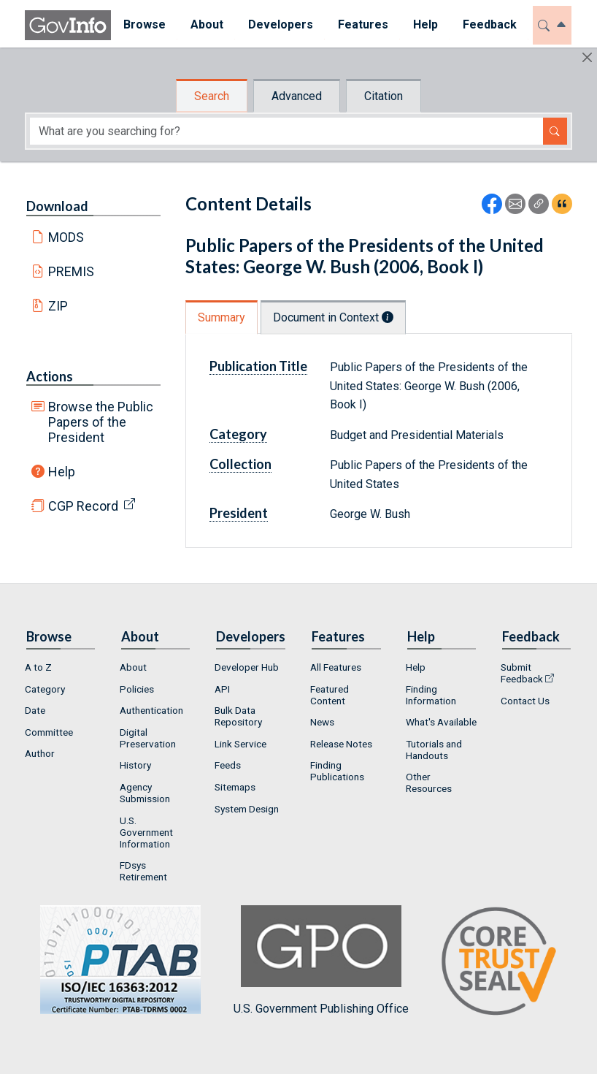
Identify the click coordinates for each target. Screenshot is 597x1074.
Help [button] (425, 24)
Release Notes (341, 744)
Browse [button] (144, 24)
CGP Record (83, 506)
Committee (49, 732)
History (135, 765)
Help (61, 471)
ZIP (58, 305)
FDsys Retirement (143, 871)
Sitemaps (235, 787)
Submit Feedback (522, 673)
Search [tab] (211, 96)
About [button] (206, 24)
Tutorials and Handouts (434, 749)
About (133, 667)
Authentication (151, 710)
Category (238, 434)
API (222, 689)
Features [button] (363, 24)
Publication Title (258, 366)
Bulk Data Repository (238, 716)
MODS (66, 237)
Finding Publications (337, 770)
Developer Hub (247, 667)
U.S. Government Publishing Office (321, 960)
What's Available (441, 722)
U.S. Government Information (146, 832)
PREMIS (71, 271)
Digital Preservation (148, 738)
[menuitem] (144, 25)
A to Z (38, 667)
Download (57, 206)
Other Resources (429, 782)
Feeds (228, 765)
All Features (335, 667)
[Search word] (286, 131)
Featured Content (329, 695)
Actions (49, 376)
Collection (240, 464)
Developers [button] (280, 24)
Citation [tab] (383, 96)
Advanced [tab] (296, 96)
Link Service (240, 744)
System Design (247, 809)
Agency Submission (145, 792)
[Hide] (587, 57)
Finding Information (431, 695)
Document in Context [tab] (333, 317)
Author (40, 753)
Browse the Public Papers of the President (100, 422)
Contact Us (525, 701)
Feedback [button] (490, 24)
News (322, 722)
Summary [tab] (221, 317)
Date (35, 710)
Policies (137, 689)
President (238, 513)
